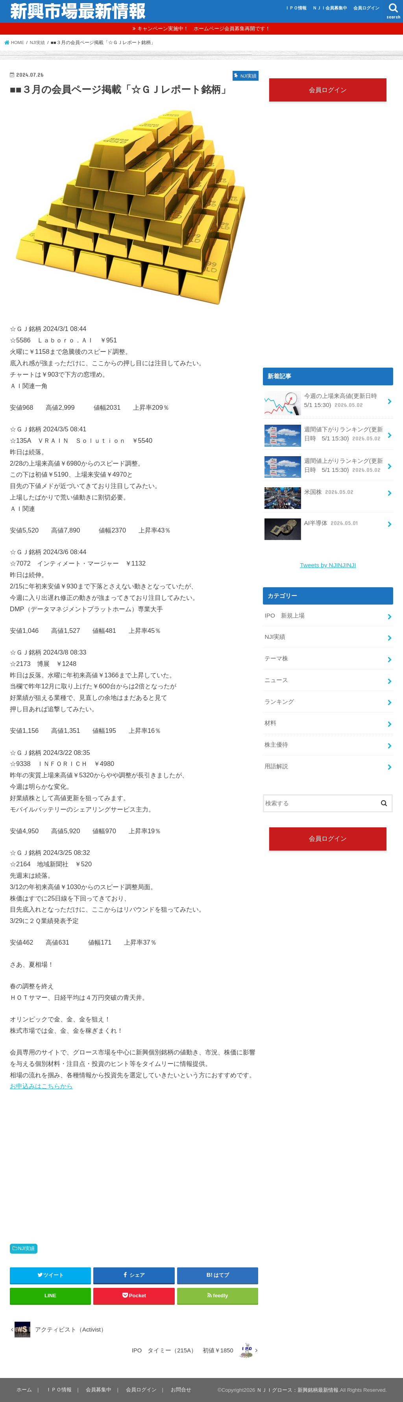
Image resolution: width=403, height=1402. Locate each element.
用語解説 (276, 760)
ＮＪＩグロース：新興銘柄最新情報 (297, 1390)
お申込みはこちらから (41, 1085)
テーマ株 (276, 656)
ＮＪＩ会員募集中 (329, 8)
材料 (270, 719)
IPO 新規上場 (284, 614)
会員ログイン (366, 8)
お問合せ (177, 1390)
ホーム (23, 1390)
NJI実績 (26, 1248)
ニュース (276, 677)
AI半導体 (311, 525)
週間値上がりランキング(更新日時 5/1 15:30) (323, 467)
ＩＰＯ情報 (296, 8)
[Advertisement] (134, 1159)
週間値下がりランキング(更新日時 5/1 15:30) (323, 437)
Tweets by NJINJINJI (328, 565)
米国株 (309, 495)
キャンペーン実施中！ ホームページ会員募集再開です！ (203, 28)
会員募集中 (96, 1390)
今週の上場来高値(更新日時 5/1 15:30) (323, 404)
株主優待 (276, 739)
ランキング (279, 698)
